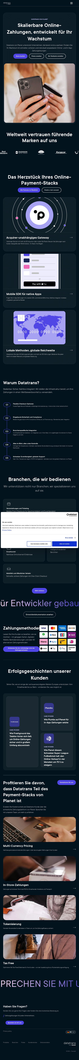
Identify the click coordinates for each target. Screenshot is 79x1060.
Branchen (15, 1042)
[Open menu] (71, 3)
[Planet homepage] (7, 3)
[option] (71, 1032)
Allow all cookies (64, 544)
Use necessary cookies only (39, 544)
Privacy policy (7, 1031)
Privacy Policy (6, 530)
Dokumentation (45, 1042)
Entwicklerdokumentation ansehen (39, 614)
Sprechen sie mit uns (15, 1023)
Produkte (6, 1042)
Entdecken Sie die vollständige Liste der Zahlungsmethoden (21, 649)
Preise (23, 1042)
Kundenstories (32, 1042)
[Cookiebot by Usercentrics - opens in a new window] (68, 515)
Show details (69, 538)
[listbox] (71, 1032)
